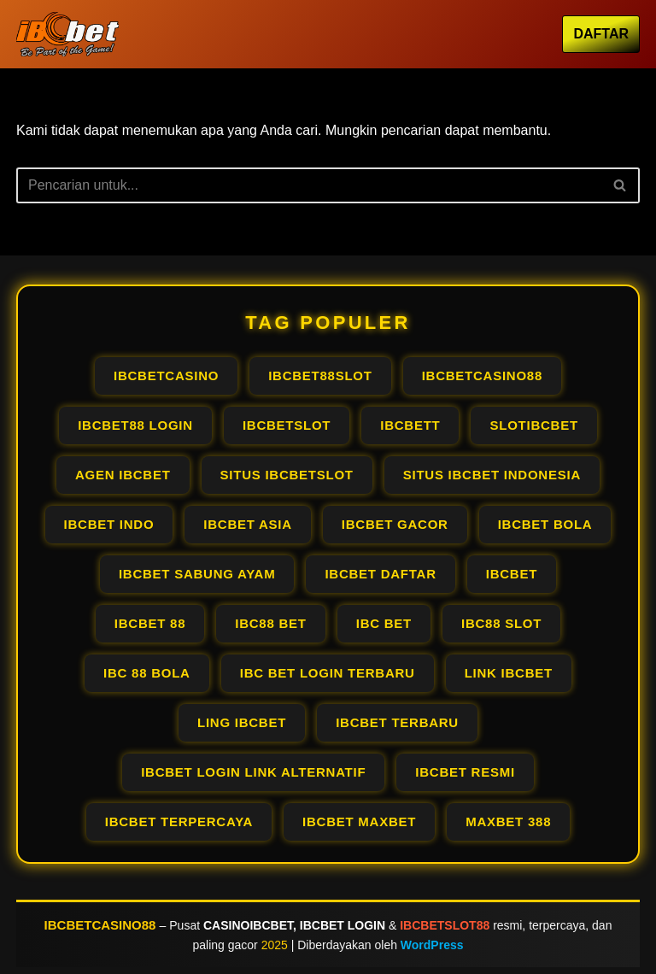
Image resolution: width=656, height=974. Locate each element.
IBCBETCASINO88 (100, 925)
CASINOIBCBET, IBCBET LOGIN (294, 925)
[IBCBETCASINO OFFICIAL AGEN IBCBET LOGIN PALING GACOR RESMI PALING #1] (67, 34)
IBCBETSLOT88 (444, 925)
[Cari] (308, 185)
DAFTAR (601, 33)
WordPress (432, 945)
